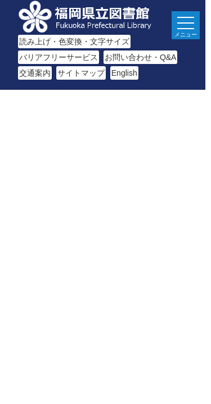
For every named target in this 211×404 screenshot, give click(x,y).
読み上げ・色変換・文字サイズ (74, 41)
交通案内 (35, 72)
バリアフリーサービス (58, 57)
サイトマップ (81, 72)
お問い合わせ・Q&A (141, 57)
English (124, 72)
